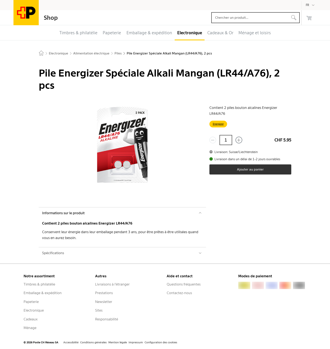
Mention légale (117, 342)
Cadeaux (31, 319)
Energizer (218, 124)
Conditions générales (93, 342)
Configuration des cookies (161, 342)
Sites (98, 310)
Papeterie (31, 302)
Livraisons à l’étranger (112, 284)
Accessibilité (71, 342)
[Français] (310, 5)
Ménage (30, 328)
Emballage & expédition (43, 293)
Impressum (136, 342)
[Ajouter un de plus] (239, 140)
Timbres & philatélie (39, 284)
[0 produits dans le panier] (309, 17)
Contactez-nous (179, 293)
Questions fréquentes (184, 284)
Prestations (104, 293)
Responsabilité (106, 319)
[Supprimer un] (212, 140)
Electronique (34, 310)
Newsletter (103, 302)
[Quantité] (226, 140)
